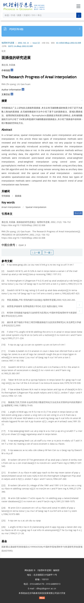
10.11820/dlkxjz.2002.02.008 (68, 43)
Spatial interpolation (36, 207)
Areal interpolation (11, 207)
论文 (4, 51)
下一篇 (48, 252)
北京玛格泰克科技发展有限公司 (42, 593)
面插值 (18, 195)
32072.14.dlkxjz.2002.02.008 (20, 46)
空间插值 (6, 195)
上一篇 (36, 252)
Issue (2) (36, 43)
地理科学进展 (8, 43)
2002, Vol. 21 (23, 43)
